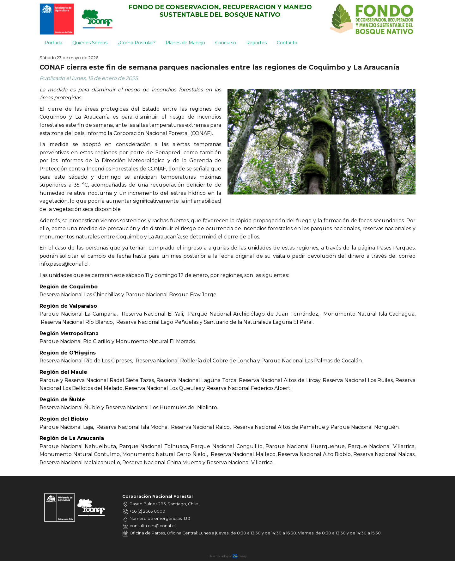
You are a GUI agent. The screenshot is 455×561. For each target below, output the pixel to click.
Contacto (287, 43)
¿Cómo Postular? (136, 43)
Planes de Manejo (185, 43)
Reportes (256, 43)
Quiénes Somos (89, 43)
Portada (53, 43)
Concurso (225, 43)
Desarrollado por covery (228, 556)
